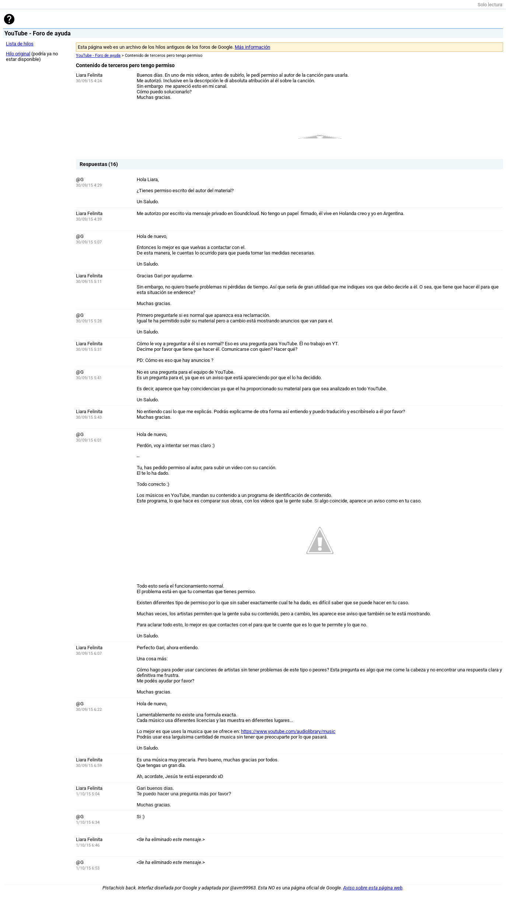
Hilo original (18, 53)
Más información (252, 47)
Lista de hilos (20, 43)
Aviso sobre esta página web (372, 888)
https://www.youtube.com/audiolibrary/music (288, 731)
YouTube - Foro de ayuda (98, 55)
